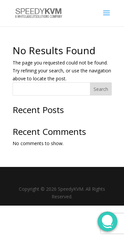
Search (101, 89)
